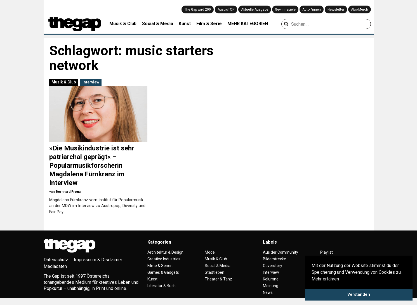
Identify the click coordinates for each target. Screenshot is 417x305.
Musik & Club (122, 23)
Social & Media (157, 23)
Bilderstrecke (274, 259)
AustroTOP (226, 9)
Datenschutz (56, 259)
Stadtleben (214, 272)
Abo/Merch (359, 9)
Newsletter (336, 9)
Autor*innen (311, 9)
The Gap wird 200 (197, 9)
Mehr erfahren (325, 279)
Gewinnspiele (285, 9)
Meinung (270, 286)
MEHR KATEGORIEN (247, 23)
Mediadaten (55, 266)
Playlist (326, 252)
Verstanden (358, 294)
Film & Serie (209, 23)
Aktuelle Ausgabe (254, 9)
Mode (210, 252)
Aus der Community (280, 252)
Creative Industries (163, 259)
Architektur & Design (165, 252)
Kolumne (271, 279)
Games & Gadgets (163, 272)
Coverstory (272, 265)
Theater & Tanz (218, 279)
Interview (91, 82)
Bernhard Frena (68, 192)
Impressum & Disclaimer (98, 259)
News (268, 292)
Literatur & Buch (161, 286)
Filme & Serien (160, 265)
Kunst (185, 23)
